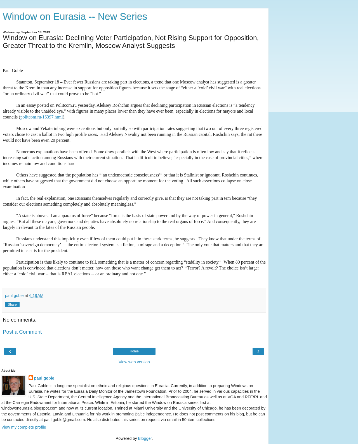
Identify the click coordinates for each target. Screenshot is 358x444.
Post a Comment (22, 332)
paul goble (44, 378)
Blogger (145, 438)
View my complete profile (23, 427)
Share (12, 304)
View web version (134, 362)
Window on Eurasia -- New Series (75, 16)
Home (134, 351)
